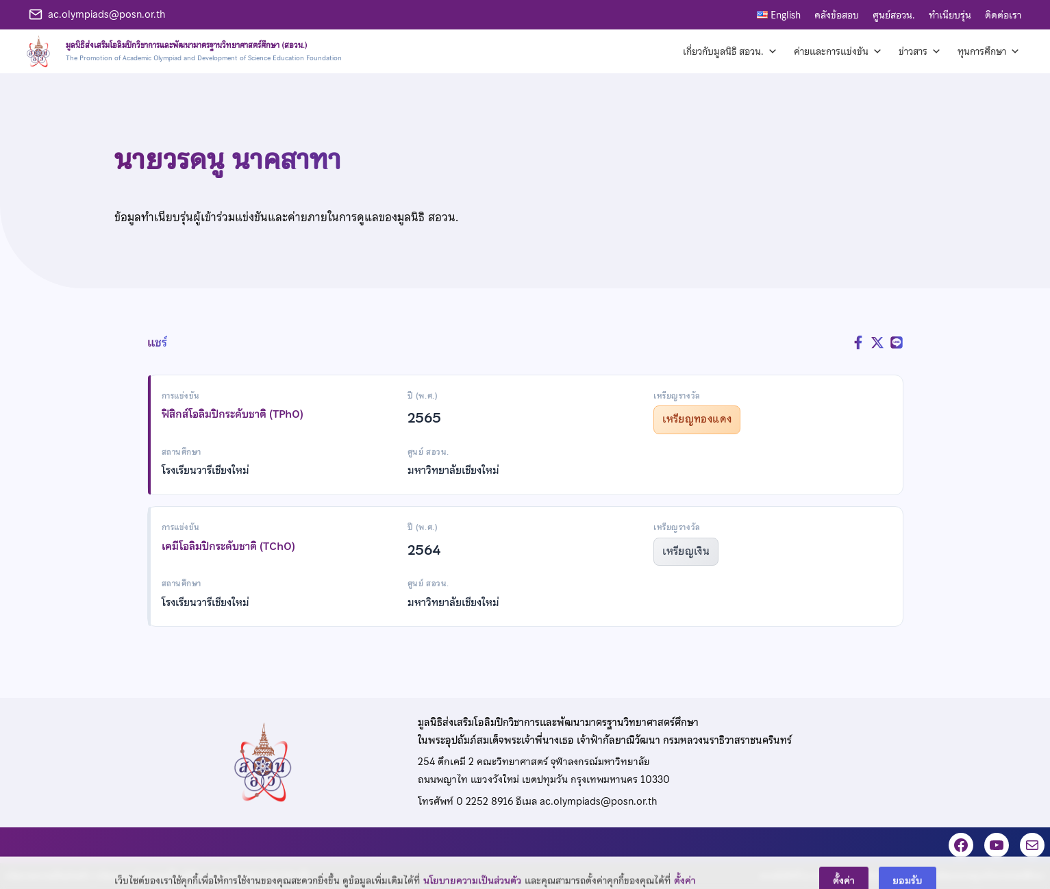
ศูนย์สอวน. (894, 15)
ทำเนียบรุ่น (950, 15)
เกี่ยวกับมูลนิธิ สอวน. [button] (730, 51)
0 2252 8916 (484, 801)
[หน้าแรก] (182, 51)
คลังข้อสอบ (836, 15)
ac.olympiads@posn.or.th (106, 14)
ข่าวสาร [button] (920, 51)
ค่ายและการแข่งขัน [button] (838, 51)
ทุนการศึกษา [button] (989, 51)
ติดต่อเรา (1003, 15)
